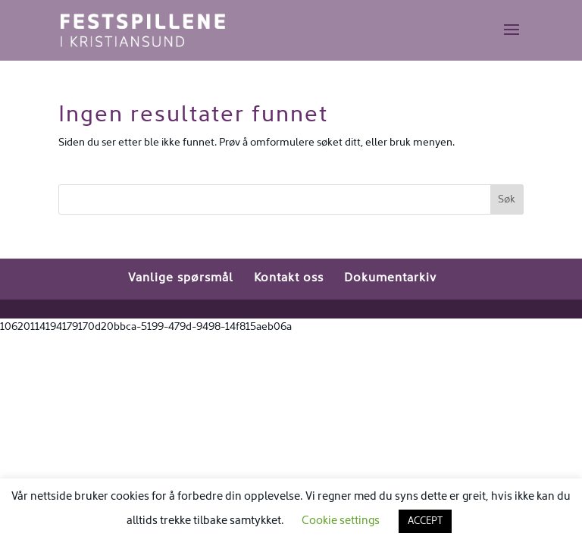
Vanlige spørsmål (180, 278)
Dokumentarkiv (390, 278)
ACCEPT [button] (425, 521)
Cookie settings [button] (341, 520)
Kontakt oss (289, 278)
